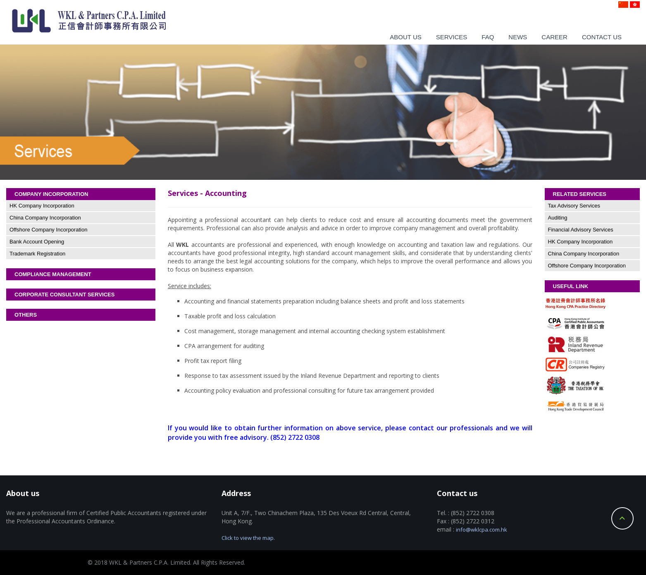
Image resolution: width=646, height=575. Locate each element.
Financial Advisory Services (580, 230)
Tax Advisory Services (574, 206)
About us (405, 37)
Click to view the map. (248, 538)
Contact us (602, 37)
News (517, 37)
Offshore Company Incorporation (48, 230)
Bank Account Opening (37, 242)
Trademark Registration (37, 254)
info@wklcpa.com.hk (481, 529)
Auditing (557, 218)
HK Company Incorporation (42, 206)
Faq (488, 37)
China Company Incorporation (45, 218)
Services (451, 37)
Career (554, 37)
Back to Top (622, 518)
